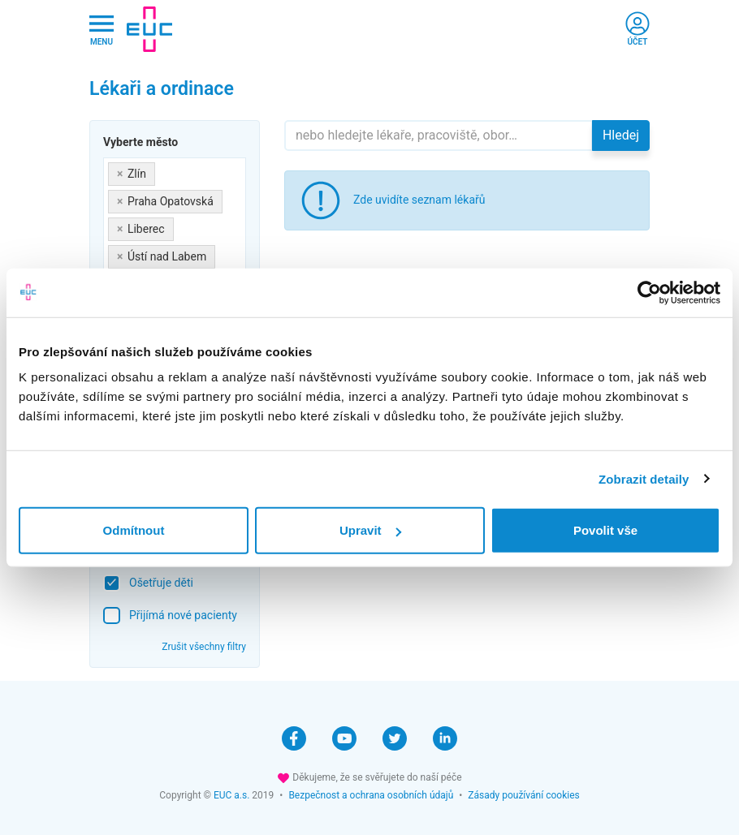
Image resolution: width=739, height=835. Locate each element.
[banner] (149, 29)
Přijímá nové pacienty (183, 615)
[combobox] (174, 229)
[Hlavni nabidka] (101, 29)
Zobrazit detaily (644, 478)
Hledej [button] (621, 135)
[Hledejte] (438, 135)
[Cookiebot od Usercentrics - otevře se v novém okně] (649, 292)
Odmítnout (134, 530)
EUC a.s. (231, 795)
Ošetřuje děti (161, 582)
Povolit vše (605, 530)
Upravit (370, 530)
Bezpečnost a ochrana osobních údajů (370, 795)
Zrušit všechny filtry (204, 646)
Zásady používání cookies (523, 795)
